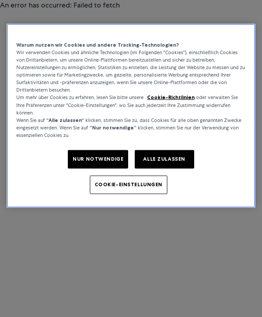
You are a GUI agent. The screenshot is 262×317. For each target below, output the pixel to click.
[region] (131, 116)
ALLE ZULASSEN (164, 159)
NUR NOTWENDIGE (98, 159)
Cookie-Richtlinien (171, 97)
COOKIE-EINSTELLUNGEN (128, 184)
